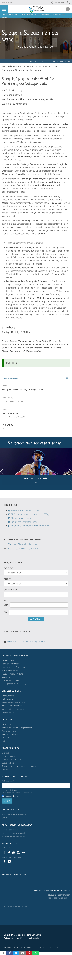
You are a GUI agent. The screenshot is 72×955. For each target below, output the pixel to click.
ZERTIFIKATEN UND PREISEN (49, 948)
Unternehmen (7, 699)
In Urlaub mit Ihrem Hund (12, 674)
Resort (7, 579)
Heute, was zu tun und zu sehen (24, 510)
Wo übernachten (9, 660)
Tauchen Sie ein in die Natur (22, 544)
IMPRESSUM (19, 948)
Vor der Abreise (8, 677)
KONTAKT (8, 948)
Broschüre (6, 724)
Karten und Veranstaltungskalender (17, 728)
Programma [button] (11, 378)
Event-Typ (8, 568)
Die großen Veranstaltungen (23, 522)
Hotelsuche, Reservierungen (58, 895)
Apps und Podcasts (10, 734)
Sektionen (7, 2)
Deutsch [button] (59, 2)
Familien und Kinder (10, 664)
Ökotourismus (8, 696)
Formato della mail (17, 791)
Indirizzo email (8, 781)
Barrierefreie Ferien (10, 670)
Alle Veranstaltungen (19, 518)
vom (6, 605)
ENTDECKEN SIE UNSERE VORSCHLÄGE (26, 641)
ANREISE (31, 948)
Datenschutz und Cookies (13, 759)
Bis (5, 612)
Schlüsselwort (11, 590)
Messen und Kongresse (12, 706)
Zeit (6, 600)
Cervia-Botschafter (10, 830)
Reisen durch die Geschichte (23, 548)
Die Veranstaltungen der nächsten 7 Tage (29, 514)
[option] (36, 466)
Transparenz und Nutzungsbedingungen (19, 766)
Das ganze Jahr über (10, 680)
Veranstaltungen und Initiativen (36, 46)
